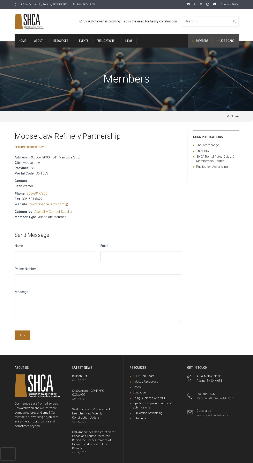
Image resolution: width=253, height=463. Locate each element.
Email (104, 246)
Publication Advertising (212, 167)
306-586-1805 (85, 4)
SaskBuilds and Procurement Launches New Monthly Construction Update (91, 413)
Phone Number (25, 269)
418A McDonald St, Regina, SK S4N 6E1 (41, 4)
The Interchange (207, 145)
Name (19, 246)
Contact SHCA (229, 4)
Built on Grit (79, 376)
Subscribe (139, 418)
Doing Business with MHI (149, 398)
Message (21, 292)
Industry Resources (145, 381)
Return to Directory (29, 147)
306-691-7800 (37, 193)
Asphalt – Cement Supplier (53, 212)
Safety (137, 387)
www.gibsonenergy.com (48, 204)
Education (139, 392)
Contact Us (204, 410)
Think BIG (202, 151)
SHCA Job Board (144, 376)
